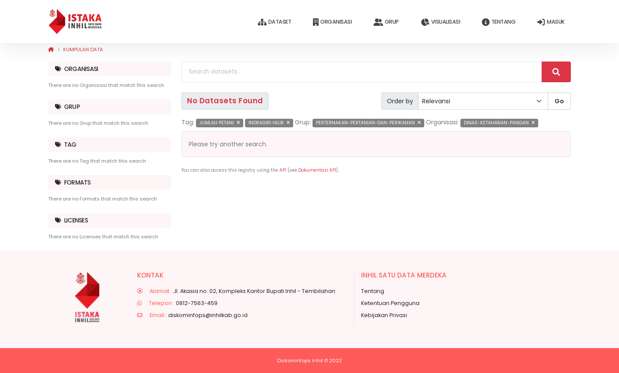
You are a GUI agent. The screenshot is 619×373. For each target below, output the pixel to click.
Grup (386, 22)
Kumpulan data (83, 49)
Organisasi (332, 22)
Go (559, 101)
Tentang (498, 22)
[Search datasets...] (361, 72)
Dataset (274, 22)
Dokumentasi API (317, 170)
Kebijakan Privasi (384, 315)
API (282, 170)
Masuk (550, 22)
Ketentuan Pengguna (390, 303)
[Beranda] (51, 49)
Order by (400, 101)
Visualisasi (440, 22)
